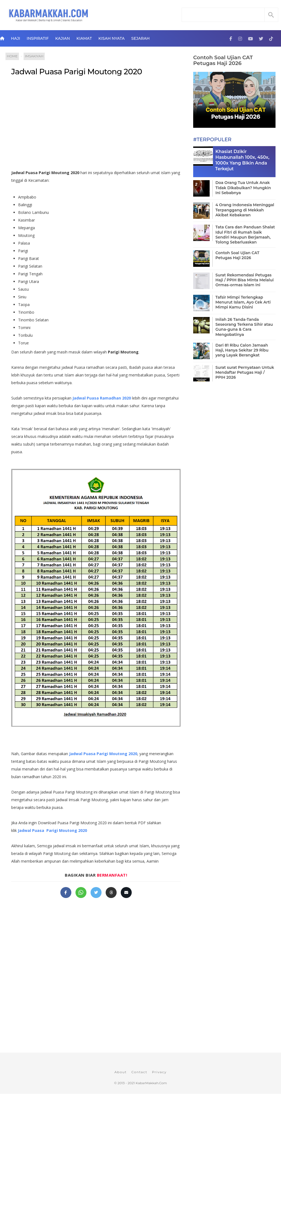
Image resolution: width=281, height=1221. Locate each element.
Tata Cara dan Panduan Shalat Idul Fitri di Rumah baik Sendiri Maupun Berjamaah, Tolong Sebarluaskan (245, 235)
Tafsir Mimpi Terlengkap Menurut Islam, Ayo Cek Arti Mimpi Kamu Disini (243, 302)
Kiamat (84, 38)
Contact (139, 1072)
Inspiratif (38, 38)
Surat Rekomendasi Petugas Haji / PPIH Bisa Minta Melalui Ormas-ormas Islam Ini (244, 280)
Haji (15, 38)
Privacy (159, 1072)
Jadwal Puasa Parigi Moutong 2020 (76, 71)
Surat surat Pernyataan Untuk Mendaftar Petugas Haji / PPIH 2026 (244, 372)
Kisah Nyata (112, 38)
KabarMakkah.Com (151, 1083)
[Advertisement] (96, 125)
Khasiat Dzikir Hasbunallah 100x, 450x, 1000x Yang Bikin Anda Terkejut (242, 160)
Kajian (62, 38)
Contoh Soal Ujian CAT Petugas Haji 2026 (223, 60)
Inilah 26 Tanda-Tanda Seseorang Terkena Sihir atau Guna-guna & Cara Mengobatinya (244, 327)
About (120, 1072)
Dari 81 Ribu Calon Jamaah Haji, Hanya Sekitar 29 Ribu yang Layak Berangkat (241, 350)
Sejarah (140, 38)
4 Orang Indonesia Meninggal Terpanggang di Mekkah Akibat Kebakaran (244, 209)
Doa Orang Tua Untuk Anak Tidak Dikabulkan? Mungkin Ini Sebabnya (243, 187)
